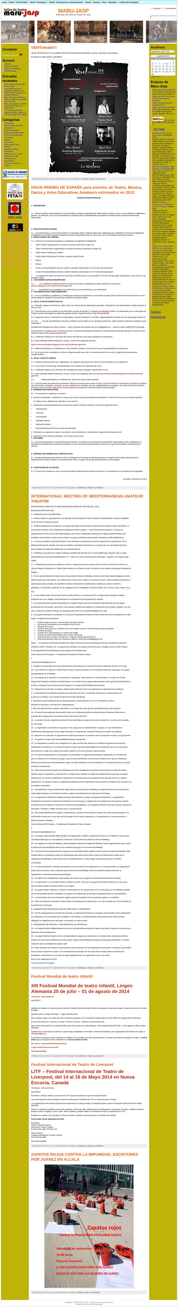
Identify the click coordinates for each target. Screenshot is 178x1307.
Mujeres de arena (11, 149)
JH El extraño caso (11, 144)
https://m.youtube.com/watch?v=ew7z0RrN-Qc (164, 91)
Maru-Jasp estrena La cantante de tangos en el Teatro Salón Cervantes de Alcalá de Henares (14, 92)
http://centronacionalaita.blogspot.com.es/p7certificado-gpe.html (58, 344)
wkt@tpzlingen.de (38, 1034)
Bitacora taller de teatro (13, 125)
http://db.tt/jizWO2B (101, 313)
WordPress (89, 1304)
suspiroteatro (9, 161)
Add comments (47, 997)
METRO (7, 147)
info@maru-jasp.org (13, 55)
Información (8, 142)
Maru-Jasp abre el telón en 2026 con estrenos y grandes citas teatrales (15, 99)
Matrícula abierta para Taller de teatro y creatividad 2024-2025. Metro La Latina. (163, 169)
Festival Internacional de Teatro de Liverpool (72, 1064)
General (7, 140)
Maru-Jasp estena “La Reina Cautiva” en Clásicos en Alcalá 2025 (15, 106)
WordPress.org (10, 71)
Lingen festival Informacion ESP (44, 1047)
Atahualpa (99, 1304)
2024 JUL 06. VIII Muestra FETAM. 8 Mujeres (162, 205)
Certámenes (9, 128)
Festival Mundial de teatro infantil (62, 976)
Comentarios (170, 8)
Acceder (7, 64)
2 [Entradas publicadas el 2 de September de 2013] (152, 64)
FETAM (159, 129)
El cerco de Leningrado (13, 135)
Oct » (159, 77)
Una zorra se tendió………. (15, 163)
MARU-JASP (73, 11)
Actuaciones (9, 123)
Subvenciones (9, 159)
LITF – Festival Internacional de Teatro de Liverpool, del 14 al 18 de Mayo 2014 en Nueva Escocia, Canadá (83, 1077)
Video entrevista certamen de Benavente (162, 104)
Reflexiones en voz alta (13, 154)
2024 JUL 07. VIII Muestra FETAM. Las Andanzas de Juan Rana (162, 248)
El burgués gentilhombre (14, 133)
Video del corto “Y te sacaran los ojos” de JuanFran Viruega (163, 98)
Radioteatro (8, 151)
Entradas (157, 8)
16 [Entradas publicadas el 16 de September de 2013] (152, 69)
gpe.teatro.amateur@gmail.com (53, 333)
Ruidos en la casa (11, 156)
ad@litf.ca (80, 1115)
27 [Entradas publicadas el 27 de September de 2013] (167, 71)
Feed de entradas (11, 66)
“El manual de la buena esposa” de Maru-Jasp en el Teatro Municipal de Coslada (15, 112)
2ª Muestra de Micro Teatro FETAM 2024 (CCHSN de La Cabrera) (163, 288)
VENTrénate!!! (44, 47)
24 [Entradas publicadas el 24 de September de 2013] (156, 71)
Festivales (36, 997)
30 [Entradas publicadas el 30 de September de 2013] (152, 74)
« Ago (153, 77)
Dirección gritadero (11, 130)
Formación (8, 137)
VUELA (7, 166)
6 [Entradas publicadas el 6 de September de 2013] (166, 64)
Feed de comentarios (12, 69)
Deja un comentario (97, 179)
